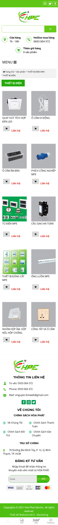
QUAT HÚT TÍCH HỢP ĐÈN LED (14, 119)
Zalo (36, 522)
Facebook (51, 522)
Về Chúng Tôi (15, 422)
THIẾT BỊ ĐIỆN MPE (36, 71)
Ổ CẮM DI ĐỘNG (40, 118)
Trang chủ (8, 71)
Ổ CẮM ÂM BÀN (11, 170)
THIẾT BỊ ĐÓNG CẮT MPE (13, 278)
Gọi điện (7, 522)
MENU (9, 62)
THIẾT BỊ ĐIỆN (9, 75)
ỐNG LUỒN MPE (40, 276)
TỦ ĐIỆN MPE (9, 223)
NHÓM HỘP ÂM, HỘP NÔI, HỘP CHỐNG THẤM (14, 332)
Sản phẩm (20, 71)
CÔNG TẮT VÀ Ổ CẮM (43, 329)
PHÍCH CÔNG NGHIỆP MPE (43, 172)
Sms (21, 522)
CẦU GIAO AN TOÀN (42, 223)
